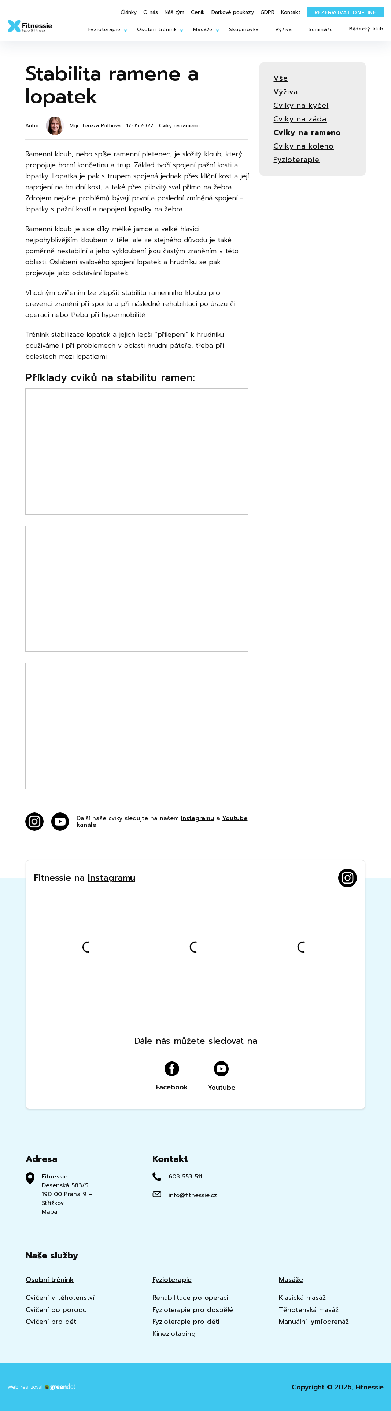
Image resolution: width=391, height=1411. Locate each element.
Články (129, 12)
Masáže (203, 29)
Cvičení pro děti (52, 1322)
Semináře (321, 29)
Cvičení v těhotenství (60, 1298)
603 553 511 (185, 1176)
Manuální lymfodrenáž (314, 1322)
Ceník (198, 12)
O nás (150, 12)
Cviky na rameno (179, 126)
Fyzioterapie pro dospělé (192, 1310)
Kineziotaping (174, 1334)
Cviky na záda (300, 119)
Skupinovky (244, 29)
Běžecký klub (366, 29)
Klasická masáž (302, 1298)
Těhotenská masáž (309, 1310)
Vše (280, 78)
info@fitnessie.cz (193, 1195)
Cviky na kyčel (300, 105)
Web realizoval (41, 1386)
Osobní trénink (157, 29)
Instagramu (197, 818)
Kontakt (290, 12)
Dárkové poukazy (232, 12)
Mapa (50, 1211)
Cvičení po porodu (56, 1310)
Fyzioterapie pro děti (186, 1322)
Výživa (283, 29)
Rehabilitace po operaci (190, 1298)
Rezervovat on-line (345, 13)
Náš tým (174, 12)
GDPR (267, 12)
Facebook (172, 1076)
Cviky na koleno (303, 146)
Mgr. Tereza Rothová (95, 125)
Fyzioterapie (104, 29)
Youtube (221, 1076)
